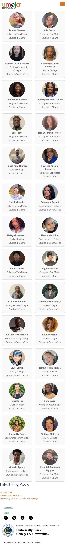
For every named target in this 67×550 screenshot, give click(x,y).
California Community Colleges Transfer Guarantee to (37, 526)
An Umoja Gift (6, 492)
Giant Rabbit (35, 542)
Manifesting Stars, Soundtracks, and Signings (19, 498)
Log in (6, 512)
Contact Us (8, 508)
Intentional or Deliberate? (10, 495)
